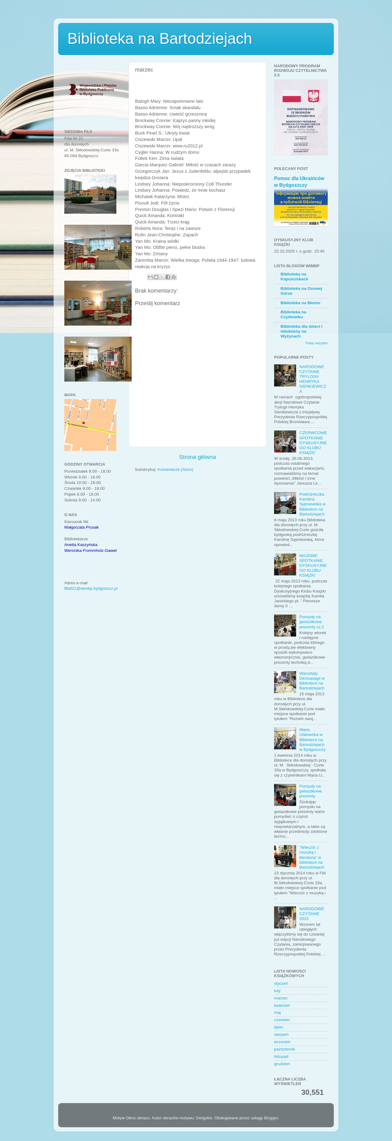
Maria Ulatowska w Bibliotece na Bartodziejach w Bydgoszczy (312, 739)
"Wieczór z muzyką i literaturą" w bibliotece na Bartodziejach (311, 857)
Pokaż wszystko (317, 343)
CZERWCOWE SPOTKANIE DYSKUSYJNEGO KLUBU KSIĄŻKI (313, 442)
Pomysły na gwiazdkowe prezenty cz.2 (311, 622)
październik (284, 1049)
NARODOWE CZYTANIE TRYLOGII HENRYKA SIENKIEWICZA (312, 379)
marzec (281, 998)
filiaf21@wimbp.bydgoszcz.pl (91, 588)
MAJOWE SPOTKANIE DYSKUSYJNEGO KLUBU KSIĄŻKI (313, 565)
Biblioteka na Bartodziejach (159, 38)
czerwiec (282, 1019)
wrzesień (282, 1041)
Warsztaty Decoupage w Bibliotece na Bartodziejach (312, 681)
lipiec (279, 1027)
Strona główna (197, 457)
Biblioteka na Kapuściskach (294, 276)
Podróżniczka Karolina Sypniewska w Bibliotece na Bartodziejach (312, 504)
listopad (281, 1056)
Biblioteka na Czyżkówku (293, 314)
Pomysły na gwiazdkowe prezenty (310, 791)
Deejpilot (204, 1118)
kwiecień (282, 1005)
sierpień (281, 1034)
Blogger (271, 1118)
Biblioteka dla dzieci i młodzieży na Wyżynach (301, 331)
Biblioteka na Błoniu (300, 303)
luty (277, 990)
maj (277, 1012)
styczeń (281, 983)
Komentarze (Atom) (175, 469)
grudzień (282, 1064)
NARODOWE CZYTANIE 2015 (311, 914)
